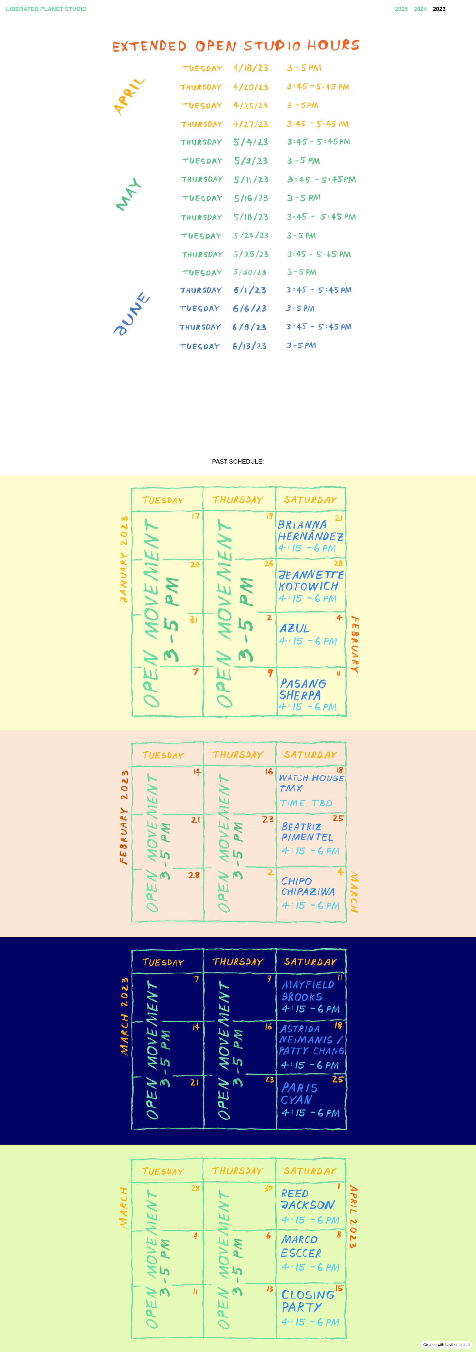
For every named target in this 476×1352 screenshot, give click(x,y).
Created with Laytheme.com (446, 1345)
